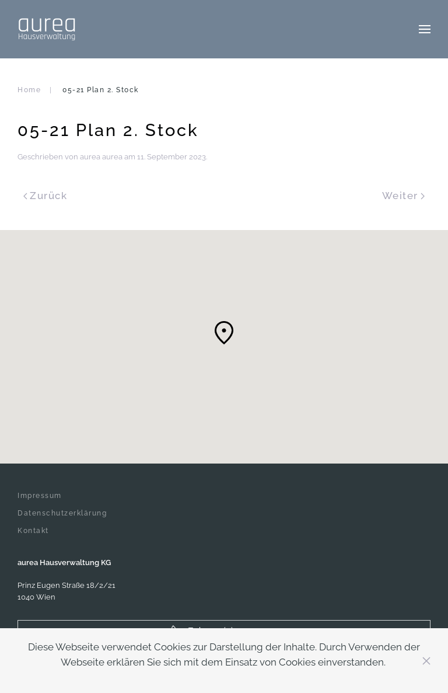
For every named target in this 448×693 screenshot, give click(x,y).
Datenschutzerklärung (62, 513)
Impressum (40, 496)
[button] (424, 29)
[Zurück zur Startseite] (47, 29)
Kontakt (33, 531)
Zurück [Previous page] (45, 195)
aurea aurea (101, 156)
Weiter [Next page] (403, 195)
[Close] (426, 661)
